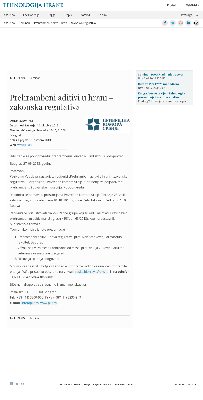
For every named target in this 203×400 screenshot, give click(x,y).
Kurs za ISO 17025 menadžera (158, 84)
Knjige (51, 15)
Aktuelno (9, 15)
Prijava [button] (171, 4)
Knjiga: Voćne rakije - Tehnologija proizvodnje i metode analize (161, 95)
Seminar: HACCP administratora (160, 74)
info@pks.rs (30, 303)
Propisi (68, 15)
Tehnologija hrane (33, 5)
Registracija (191, 4)
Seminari (24, 23)
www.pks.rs (24, 145)
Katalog (85, 15)
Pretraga (186, 15)
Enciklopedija (31, 15)
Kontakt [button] (190, 384)
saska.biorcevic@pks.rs (91, 271)
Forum (102, 15)
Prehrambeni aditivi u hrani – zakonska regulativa (65, 23)
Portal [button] (179, 384)
